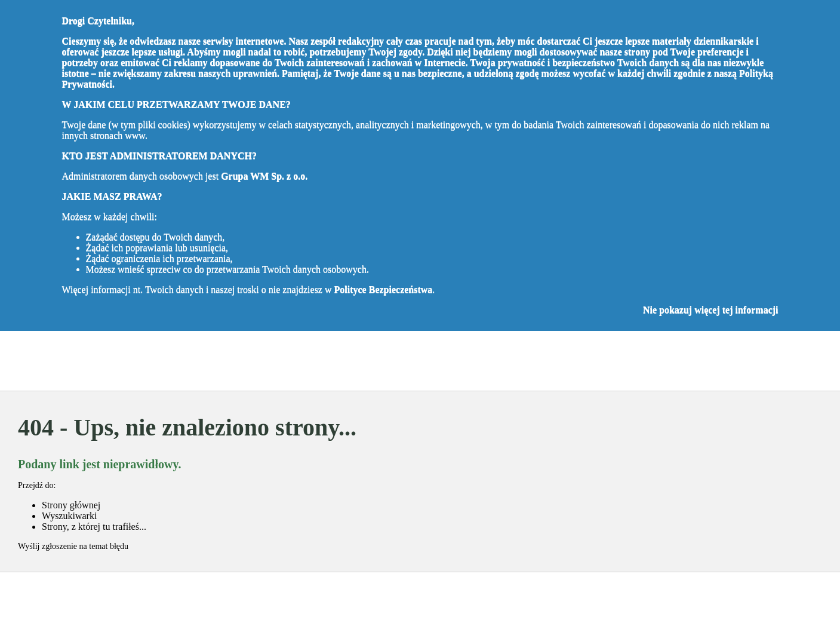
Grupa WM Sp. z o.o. (264, 176)
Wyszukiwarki (69, 516)
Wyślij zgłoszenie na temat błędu (73, 546)
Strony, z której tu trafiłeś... (94, 526)
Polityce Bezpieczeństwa (383, 289)
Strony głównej (71, 505)
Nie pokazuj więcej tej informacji (711, 310)
